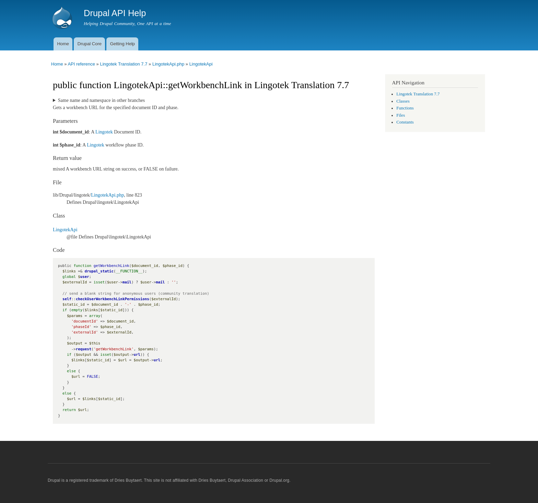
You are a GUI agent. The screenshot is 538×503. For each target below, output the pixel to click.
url (136, 354)
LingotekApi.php (168, 64)
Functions (404, 108)
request (83, 349)
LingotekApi (201, 64)
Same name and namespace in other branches (101, 100)
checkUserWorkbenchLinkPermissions (112, 299)
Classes (402, 101)
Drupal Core (90, 43)
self (66, 299)
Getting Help (122, 43)
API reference (81, 64)
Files (400, 115)
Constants (404, 122)
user (84, 276)
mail (126, 282)
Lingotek (104, 131)
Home (63, 43)
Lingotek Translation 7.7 (123, 64)
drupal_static (99, 271)
